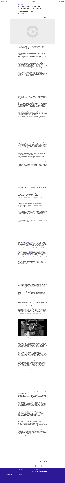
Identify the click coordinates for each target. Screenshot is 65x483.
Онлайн (20, 476)
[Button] (41, 17)
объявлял (31, 254)
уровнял (41, 143)
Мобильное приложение (8, 476)
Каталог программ (8, 472)
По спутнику (20, 474)
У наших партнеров (22, 472)
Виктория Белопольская (21, 13)
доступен (24, 53)
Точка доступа (21, 471)
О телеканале (7, 471)
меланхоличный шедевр (25, 411)
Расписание (20, 479)
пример (27, 242)
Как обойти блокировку (8, 474)
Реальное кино (20, 4)
